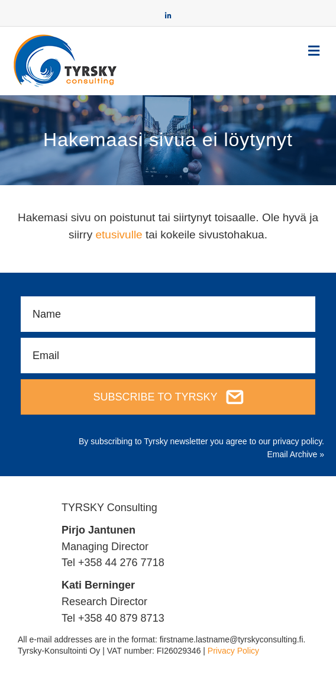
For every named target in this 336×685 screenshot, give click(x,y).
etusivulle (118, 234)
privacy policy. (298, 441)
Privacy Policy (233, 650)
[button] (168, 397)
